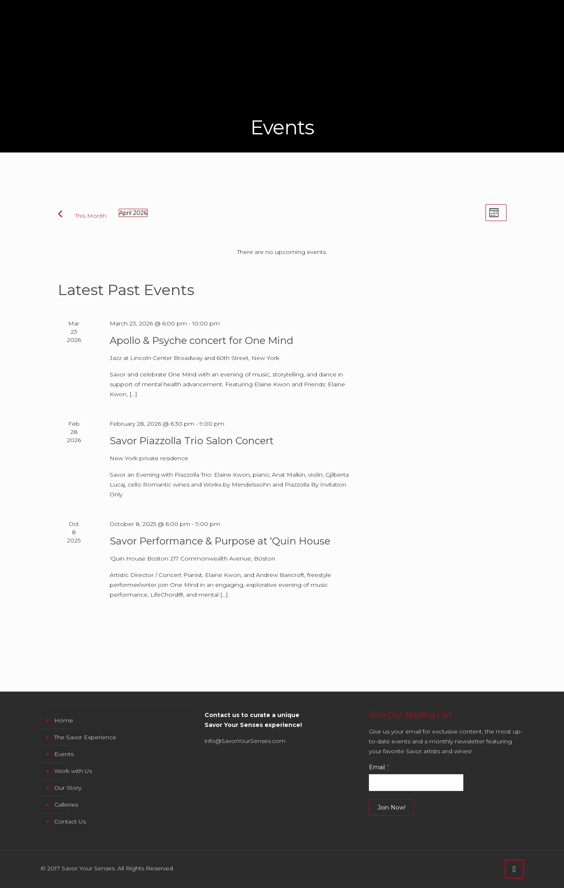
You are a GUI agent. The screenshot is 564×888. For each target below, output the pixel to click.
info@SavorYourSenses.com (245, 741)
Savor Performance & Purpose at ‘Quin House (220, 541)
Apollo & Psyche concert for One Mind (201, 340)
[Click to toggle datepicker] (133, 213)
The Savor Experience (85, 737)
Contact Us (70, 821)
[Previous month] (60, 214)
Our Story (67, 787)
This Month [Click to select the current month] (90, 215)
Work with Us (73, 771)
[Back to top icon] (514, 869)
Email (379, 767)
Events (64, 754)
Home (63, 720)
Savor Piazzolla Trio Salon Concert (192, 441)
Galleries (66, 804)
